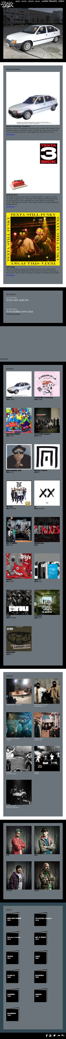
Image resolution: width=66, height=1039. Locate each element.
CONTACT (62, 1)
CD (39, 472)
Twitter (54, 1035)
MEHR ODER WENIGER (13, 434)
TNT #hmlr (9, 507)
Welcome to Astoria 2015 (13, 938)
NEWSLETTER (48, 1)
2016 (8, 472)
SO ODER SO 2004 (11, 976)
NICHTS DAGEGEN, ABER (13, 470)
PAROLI (8, 616)
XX (35, 507)
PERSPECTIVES (10, 652)
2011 (8, 581)
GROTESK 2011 (10, 957)
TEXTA (7, 4)
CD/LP (12, 545)
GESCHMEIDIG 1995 (11, 1014)
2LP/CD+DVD (13, 618)
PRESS (55, 1)
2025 (8, 399)
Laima (36, 891)
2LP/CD (40, 436)
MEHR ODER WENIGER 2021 (14, 919)
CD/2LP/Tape (13, 508)
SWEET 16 (37, 579)
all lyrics (9, 909)
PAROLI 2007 (37, 957)
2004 (36, 618)
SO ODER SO (38, 616)
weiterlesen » (10, 134)
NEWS (18, 1)
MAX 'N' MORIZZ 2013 (40, 938)
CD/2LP (12, 436)
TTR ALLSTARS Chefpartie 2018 (43, 919)
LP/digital (12, 399)
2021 (8, 436)
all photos (9, 675)
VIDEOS (31, 1)
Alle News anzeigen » (13, 69)
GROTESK (9, 579)
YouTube (50, 1035)
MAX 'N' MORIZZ (11, 543)
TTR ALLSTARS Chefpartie (42, 434)
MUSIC (37, 1)
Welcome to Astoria (40, 470)
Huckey (9, 891)
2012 (36, 545)
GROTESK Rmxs (39, 543)
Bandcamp (63, 1035)
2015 (36, 472)
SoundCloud (58, 1035)
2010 (36, 581)
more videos (4, 359)
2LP (11, 654)
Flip (7, 855)
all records (9, 368)
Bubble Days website (13, 313)
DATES (24, 1)
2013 (36, 508)
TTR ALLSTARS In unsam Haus (43, 397)
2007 (8, 618)
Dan (35, 855)
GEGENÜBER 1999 (11, 995)
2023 (36, 399)
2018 (36, 436)
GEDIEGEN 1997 (38, 995)
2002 (8, 654)
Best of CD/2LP (41, 508)
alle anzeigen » (11, 294)
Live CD (40, 581)
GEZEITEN (9, 397)
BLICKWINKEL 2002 (39, 976)
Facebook (46, 1035)
